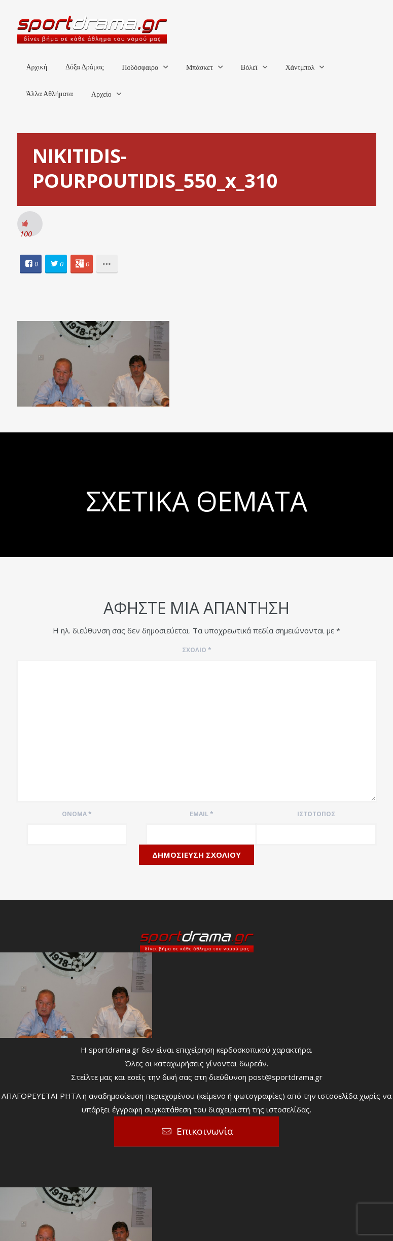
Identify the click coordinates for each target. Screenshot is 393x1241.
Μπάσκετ (199, 67)
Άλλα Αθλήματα (49, 94)
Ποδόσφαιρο (140, 67)
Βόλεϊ (249, 67)
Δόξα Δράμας (84, 67)
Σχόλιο (196, 650)
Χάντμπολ (300, 67)
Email (201, 814)
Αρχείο (101, 94)
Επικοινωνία (204, 1131)
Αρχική (36, 67)
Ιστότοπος (316, 814)
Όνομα (77, 814)
